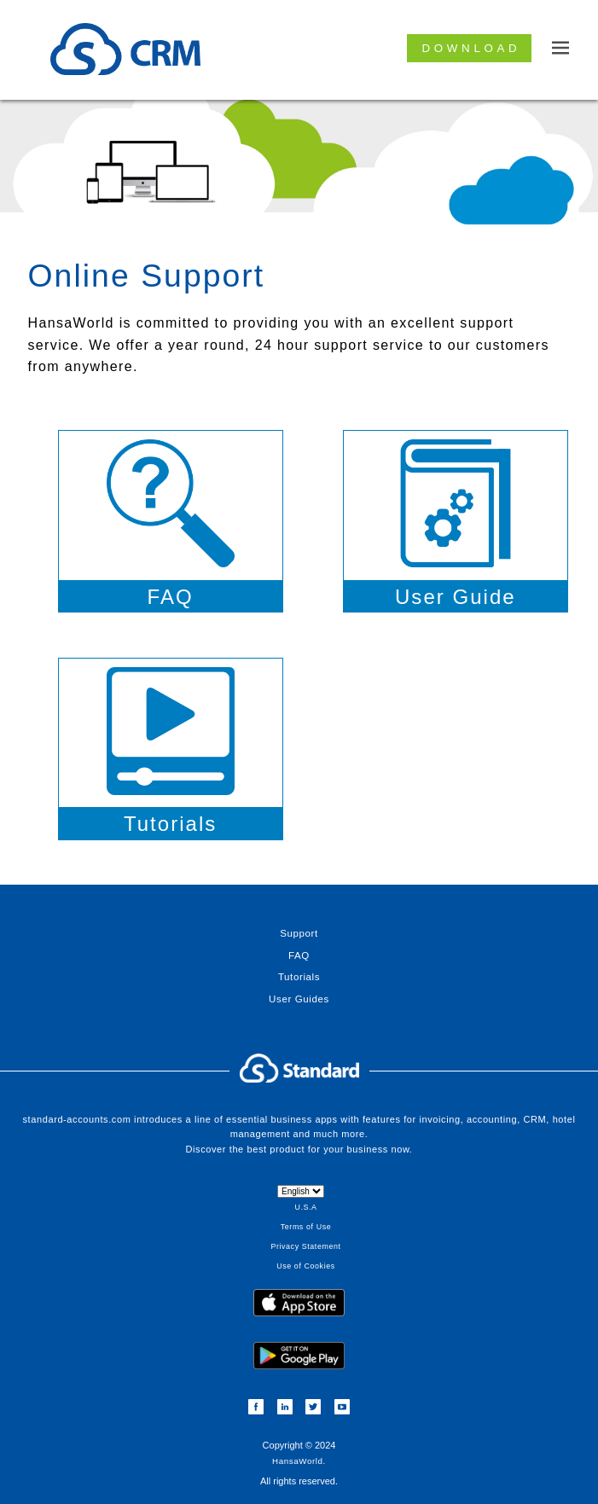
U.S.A (305, 1207)
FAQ (299, 955)
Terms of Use (306, 1226)
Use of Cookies (305, 1266)
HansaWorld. (299, 1461)
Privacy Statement (305, 1246)
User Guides (299, 999)
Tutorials (299, 977)
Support (299, 933)
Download (471, 48)
